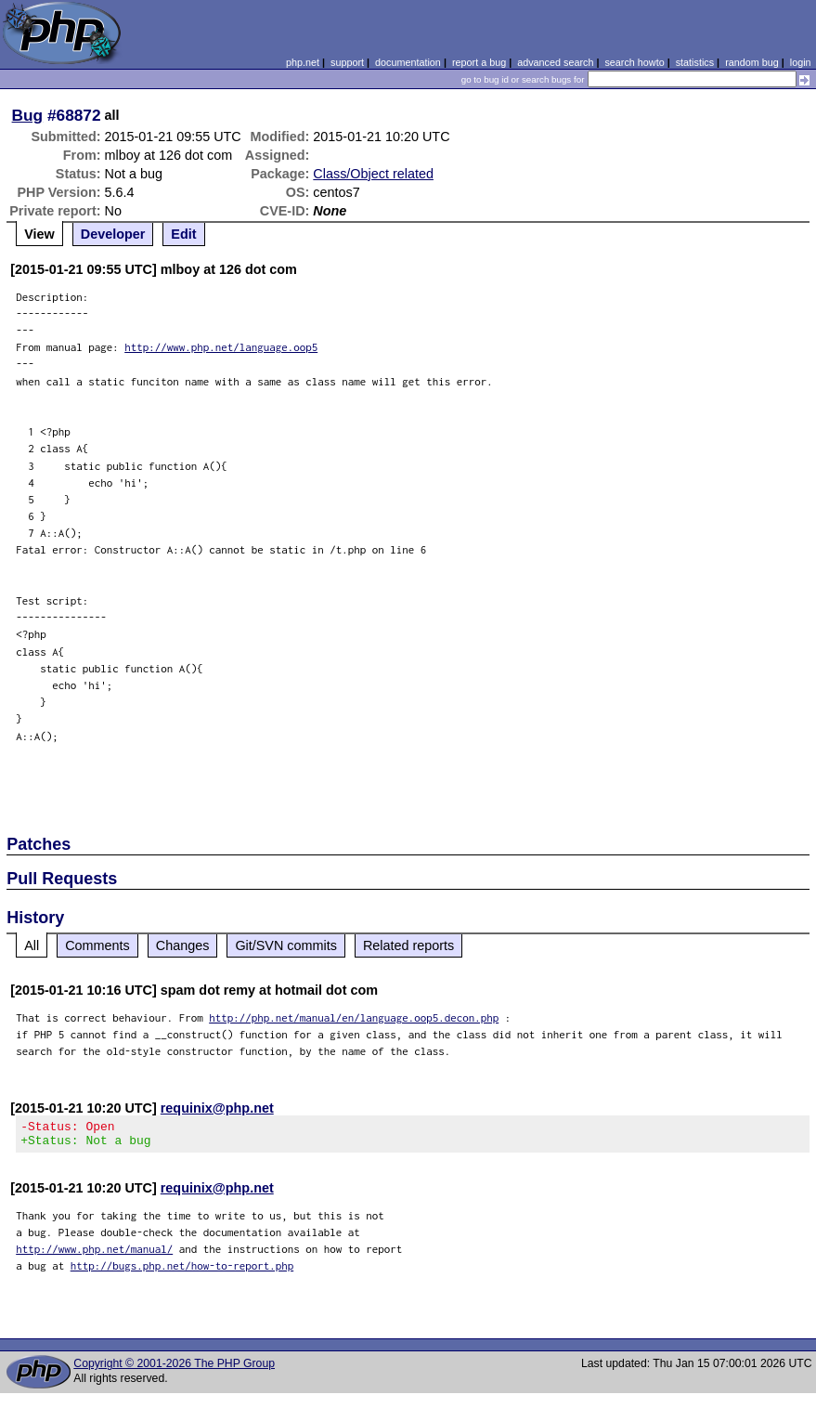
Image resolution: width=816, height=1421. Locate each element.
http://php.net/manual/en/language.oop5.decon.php (354, 1017)
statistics (695, 62)
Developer (113, 234)
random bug (752, 62)
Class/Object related (373, 173)
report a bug (479, 62)
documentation (408, 62)
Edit (183, 234)
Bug (28, 115)
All (31, 945)
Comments (97, 945)
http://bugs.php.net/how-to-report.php (182, 1271)
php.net (302, 62)
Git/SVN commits (286, 945)
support (347, 62)
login (800, 62)
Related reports (408, 945)
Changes (183, 945)
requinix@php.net (217, 1108)
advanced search (555, 62)
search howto (634, 62)
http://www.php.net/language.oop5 (220, 347)
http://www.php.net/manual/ (94, 1254)
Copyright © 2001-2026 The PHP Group (174, 1368)
